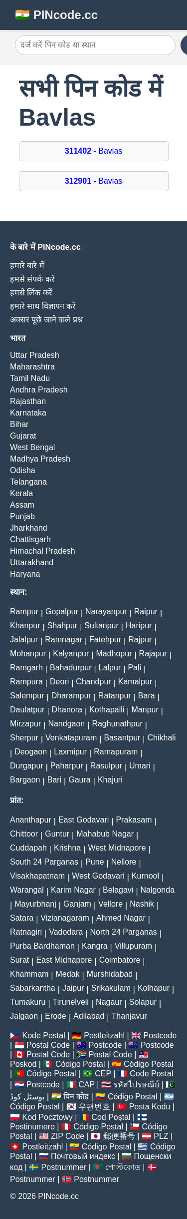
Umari (140, 765)
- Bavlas (94, 151)
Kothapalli (106, 709)
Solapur (143, 1002)
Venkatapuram (71, 737)
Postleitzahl (104, 1035)
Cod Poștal (110, 1117)
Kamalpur (135, 681)
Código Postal (80, 1064)
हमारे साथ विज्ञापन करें (43, 306)
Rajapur (153, 653)
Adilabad (88, 1016)
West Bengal (32, 447)
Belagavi (118, 890)
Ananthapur (30, 820)
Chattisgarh (30, 539)
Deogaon (30, 751)
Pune (94, 862)
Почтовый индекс (83, 1156)
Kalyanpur (71, 653)
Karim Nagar (73, 890)
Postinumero (32, 1126)
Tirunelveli (71, 1002)
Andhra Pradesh (39, 389)
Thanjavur (129, 1016)
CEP (103, 1073)
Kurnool (145, 876)
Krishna (67, 848)
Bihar (19, 424)
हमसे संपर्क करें (32, 279)
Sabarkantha (32, 988)
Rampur (24, 611)
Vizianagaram (64, 918)
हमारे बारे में (27, 265)
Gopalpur (61, 611)
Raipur (146, 611)
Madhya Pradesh (40, 459)
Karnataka (28, 413)
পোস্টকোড (123, 1167)
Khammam (29, 974)
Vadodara (66, 932)
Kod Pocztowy (47, 1117)
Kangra (95, 946)
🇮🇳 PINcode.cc (56, 15)
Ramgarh (26, 667)
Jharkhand (28, 528)
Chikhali (162, 737)
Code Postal (151, 1073)
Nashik (142, 904)
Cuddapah (28, 848)
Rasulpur (106, 765)
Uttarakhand (31, 562)
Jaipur (73, 988)
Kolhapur (154, 988)
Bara (146, 695)
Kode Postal (43, 1035)
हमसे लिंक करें (31, 292)
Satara (21, 918)
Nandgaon (66, 723)
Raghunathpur (117, 723)
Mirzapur (25, 723)
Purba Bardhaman (42, 946)
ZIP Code (67, 1136)
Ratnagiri (26, 932)
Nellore (124, 862)
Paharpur (66, 765)
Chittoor (24, 834)
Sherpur (24, 737)
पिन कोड (76, 1096)
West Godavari (98, 876)
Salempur (27, 695)
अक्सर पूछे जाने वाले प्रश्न (46, 319)
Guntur (57, 834)
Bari (54, 779)
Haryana (25, 574)
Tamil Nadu (30, 378)
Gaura (79, 779)
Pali (134, 667)
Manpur (145, 709)
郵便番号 (119, 1136)
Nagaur (109, 1002)
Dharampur (71, 695)
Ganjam (77, 904)
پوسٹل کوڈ (27, 1096)
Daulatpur (27, 709)
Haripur (139, 625)
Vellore (110, 904)
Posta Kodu (150, 1106)
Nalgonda (158, 890)
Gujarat (23, 436)
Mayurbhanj (35, 904)
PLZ (161, 1136)
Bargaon (25, 779)
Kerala (21, 493)
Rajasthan (28, 401)
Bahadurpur (71, 667)
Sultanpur (101, 625)
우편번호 (94, 1106)
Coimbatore (120, 960)
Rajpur (140, 639)
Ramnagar (63, 639)
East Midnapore (64, 960)
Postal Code (48, 1045)
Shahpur (62, 625)
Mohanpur (28, 653)
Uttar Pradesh (34, 355)
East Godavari (83, 820)
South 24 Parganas (44, 862)
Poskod (23, 1064)
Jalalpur (24, 639)
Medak (68, 974)
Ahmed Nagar (121, 918)
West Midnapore (117, 848)
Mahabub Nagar (105, 834)
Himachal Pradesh (42, 551)
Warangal (27, 890)
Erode (55, 1016)
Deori (59, 681)
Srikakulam (111, 988)
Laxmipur (70, 751)
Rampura (26, 681)
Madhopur (114, 653)
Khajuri (110, 779)
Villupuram (133, 946)
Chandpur (93, 681)
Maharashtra (32, 366)
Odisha (22, 470)
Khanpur (25, 625)
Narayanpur (106, 611)
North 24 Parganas (123, 932)
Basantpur (122, 737)
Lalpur (110, 667)
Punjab (22, 516)
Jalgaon (24, 1016)
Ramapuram (116, 751)
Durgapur (26, 765)
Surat (19, 960)
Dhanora (67, 709)
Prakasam (134, 820)
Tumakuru (27, 1002)
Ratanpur (114, 695)
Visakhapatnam (37, 876)
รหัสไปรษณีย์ (136, 1084)
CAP (86, 1084)
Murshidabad (110, 974)
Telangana (28, 482)
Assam (22, 505)
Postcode (160, 1035)
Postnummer (64, 1167)
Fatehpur (105, 639)
